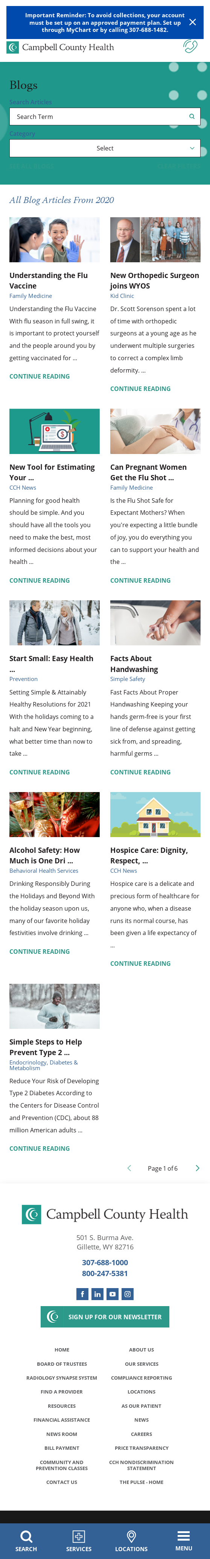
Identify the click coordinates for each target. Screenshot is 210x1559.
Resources (62, 1414)
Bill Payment (62, 1458)
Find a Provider (62, 1399)
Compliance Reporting (141, 1379)
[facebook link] (82, 1294)
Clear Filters (179, 166)
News (141, 1429)
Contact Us (62, 1493)
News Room (62, 1443)
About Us (141, 1349)
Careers (141, 1443)
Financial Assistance (61, 1429)
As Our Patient (141, 1414)
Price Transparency (142, 1458)
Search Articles (30, 102)
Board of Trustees (62, 1364)
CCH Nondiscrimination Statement (142, 1476)
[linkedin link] (97, 1294)
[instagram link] (128, 1294)
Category (22, 134)
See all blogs (31, 166)
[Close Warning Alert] (192, 22)
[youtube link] (113, 1294)
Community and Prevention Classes (61, 1476)
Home (62, 1349)
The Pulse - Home (141, 1493)
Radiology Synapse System (61, 1382)
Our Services (141, 1364)
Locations (141, 1399)
